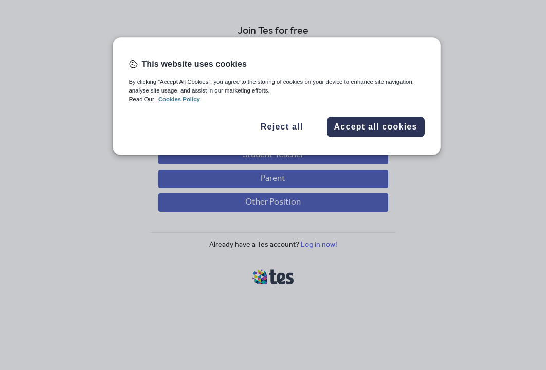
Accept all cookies (375, 126)
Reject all (282, 126)
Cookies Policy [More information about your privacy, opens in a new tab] (179, 99)
